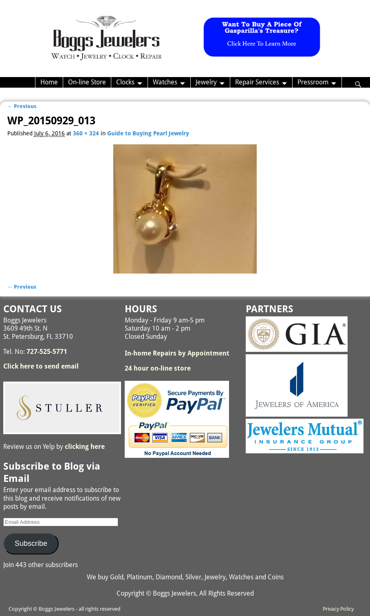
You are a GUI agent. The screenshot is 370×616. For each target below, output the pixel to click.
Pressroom (312, 82)
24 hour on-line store (158, 368)
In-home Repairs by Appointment (177, 353)
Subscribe (31, 543)
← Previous (21, 106)
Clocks (125, 82)
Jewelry (206, 82)
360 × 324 (86, 133)
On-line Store (87, 82)
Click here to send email (41, 366)
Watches (165, 82)
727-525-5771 (46, 351)
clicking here (85, 446)
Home (49, 82)
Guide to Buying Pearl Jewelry (148, 133)
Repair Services (257, 82)
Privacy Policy (338, 609)
